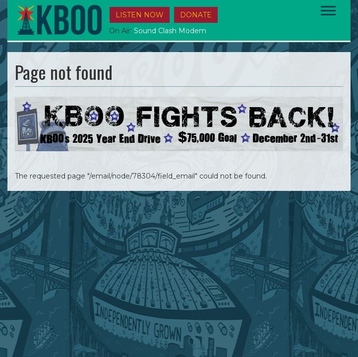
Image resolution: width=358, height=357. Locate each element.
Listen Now (140, 14)
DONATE (196, 14)
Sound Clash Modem (170, 30)
